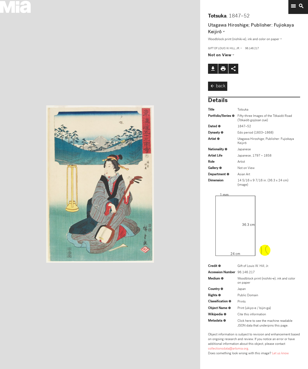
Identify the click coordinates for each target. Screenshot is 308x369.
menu (293, 6)
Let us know (280, 353)
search (301, 6)
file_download (213, 69)
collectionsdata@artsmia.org (228, 349)
